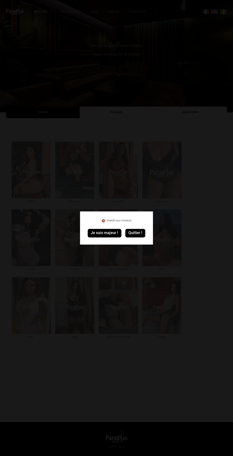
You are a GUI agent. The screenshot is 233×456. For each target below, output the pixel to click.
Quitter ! (135, 233)
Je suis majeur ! (104, 233)
